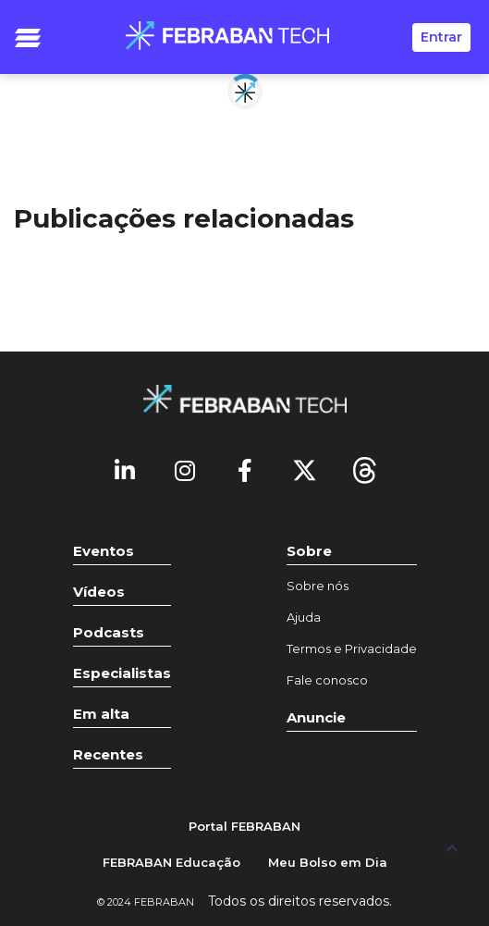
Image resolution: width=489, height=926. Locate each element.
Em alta (101, 713)
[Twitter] (305, 469)
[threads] (365, 469)
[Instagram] (184, 469)
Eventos (103, 551)
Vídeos (99, 591)
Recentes (108, 754)
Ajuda (304, 617)
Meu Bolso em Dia (327, 862)
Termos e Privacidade (352, 648)
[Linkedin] (124, 469)
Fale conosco (327, 680)
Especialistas (122, 673)
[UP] (452, 847)
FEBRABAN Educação (171, 862)
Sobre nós (317, 585)
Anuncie (316, 717)
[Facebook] (244, 469)
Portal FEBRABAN (244, 826)
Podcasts (108, 632)
